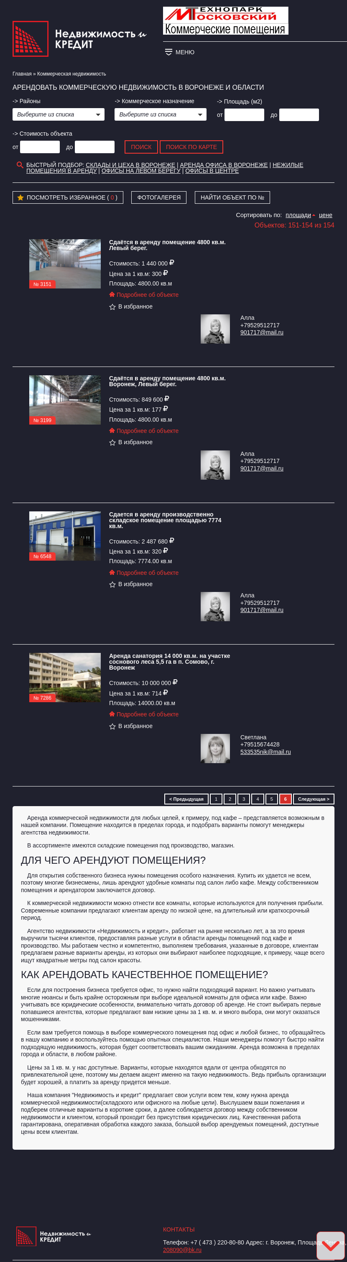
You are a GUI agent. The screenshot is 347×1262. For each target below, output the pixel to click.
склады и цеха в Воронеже (130, 165)
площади (298, 215)
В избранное (131, 306)
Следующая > (313, 799)
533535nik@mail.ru (265, 752)
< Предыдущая (186, 799)
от (220, 114)
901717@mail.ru (261, 332)
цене (325, 215)
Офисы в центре (212, 170)
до (273, 114)
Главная (22, 74)
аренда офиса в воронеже (224, 165)
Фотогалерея (159, 197)
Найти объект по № (233, 197)
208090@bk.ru (182, 1250)
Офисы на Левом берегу (141, 170)
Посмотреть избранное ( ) (67, 198)
